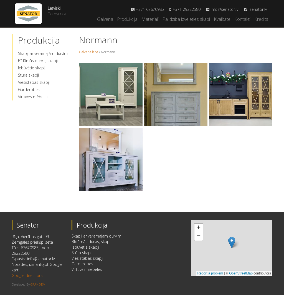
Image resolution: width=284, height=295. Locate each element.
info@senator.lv (224, 9)
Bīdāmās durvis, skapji (38, 60)
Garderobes (29, 89)
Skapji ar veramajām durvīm (43, 53)
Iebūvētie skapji (31, 67)
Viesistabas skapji (34, 82)
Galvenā (105, 19)
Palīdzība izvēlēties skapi (186, 19)
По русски (57, 13)
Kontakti (242, 19)
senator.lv (255, 9)
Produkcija (127, 19)
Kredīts (261, 19)
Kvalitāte (222, 19)
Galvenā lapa (88, 52)
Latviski (54, 8)
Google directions (27, 275)
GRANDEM (38, 284)
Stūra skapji (28, 75)
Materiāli (150, 19)
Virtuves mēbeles (33, 96)
